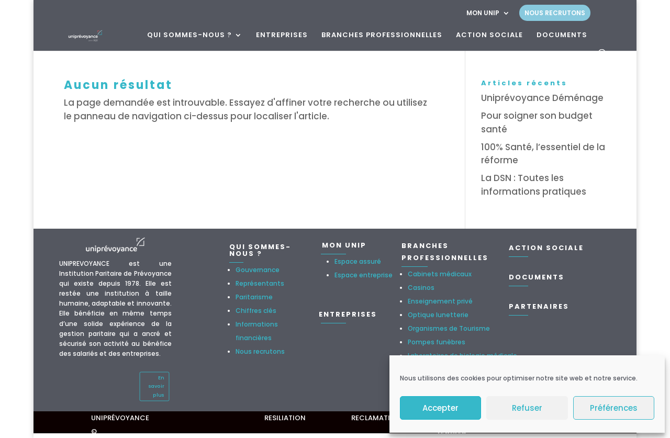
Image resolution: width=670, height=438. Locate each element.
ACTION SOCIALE (489, 35)
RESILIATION (285, 418)
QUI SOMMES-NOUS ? (189, 35)
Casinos (421, 287)
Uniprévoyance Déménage (542, 98)
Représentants (260, 283)
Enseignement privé (440, 301)
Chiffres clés (256, 310)
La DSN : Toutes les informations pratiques (533, 185)
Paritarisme (254, 297)
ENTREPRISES (282, 35)
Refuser (527, 407)
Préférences (614, 407)
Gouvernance (258, 269)
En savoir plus (156, 386)
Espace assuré (357, 261)
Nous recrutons (260, 351)
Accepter (440, 407)
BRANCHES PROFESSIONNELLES (381, 35)
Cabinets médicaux (440, 273)
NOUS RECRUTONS (554, 12)
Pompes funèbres (436, 342)
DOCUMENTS (562, 35)
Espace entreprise (363, 275)
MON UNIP (482, 13)
